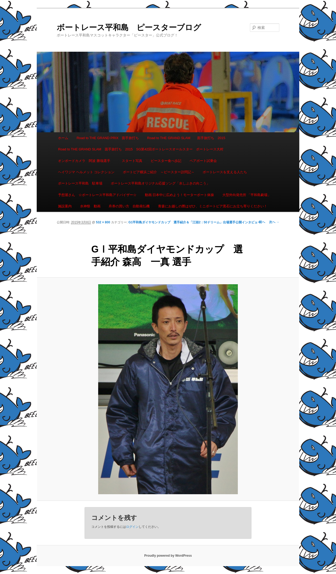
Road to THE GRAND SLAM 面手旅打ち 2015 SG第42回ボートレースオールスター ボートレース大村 (140, 149)
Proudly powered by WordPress (168, 555)
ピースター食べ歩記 (166, 161)
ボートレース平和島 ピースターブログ (129, 27)
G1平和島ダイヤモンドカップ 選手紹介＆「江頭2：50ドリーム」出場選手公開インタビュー (194, 222)
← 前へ (260, 222)
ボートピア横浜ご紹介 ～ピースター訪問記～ (159, 172)
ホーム (63, 138)
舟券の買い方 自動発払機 (129, 206)
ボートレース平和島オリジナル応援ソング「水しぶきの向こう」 (160, 183)
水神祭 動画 (90, 206)
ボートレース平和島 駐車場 (80, 183)
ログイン (132, 527)
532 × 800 (103, 222)
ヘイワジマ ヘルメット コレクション (86, 172)
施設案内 (65, 206)
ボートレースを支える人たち (225, 172)
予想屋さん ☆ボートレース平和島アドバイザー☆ (97, 195)
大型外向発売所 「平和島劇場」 (246, 195)
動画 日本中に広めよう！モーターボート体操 (179, 195)
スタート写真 (132, 161)
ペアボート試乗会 (203, 161)
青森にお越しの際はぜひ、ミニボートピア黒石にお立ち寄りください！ (212, 206)
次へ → (274, 222)
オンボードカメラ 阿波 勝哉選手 (86, 161)
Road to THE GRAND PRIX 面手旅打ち (108, 138)
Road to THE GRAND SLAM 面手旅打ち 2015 (186, 138)
